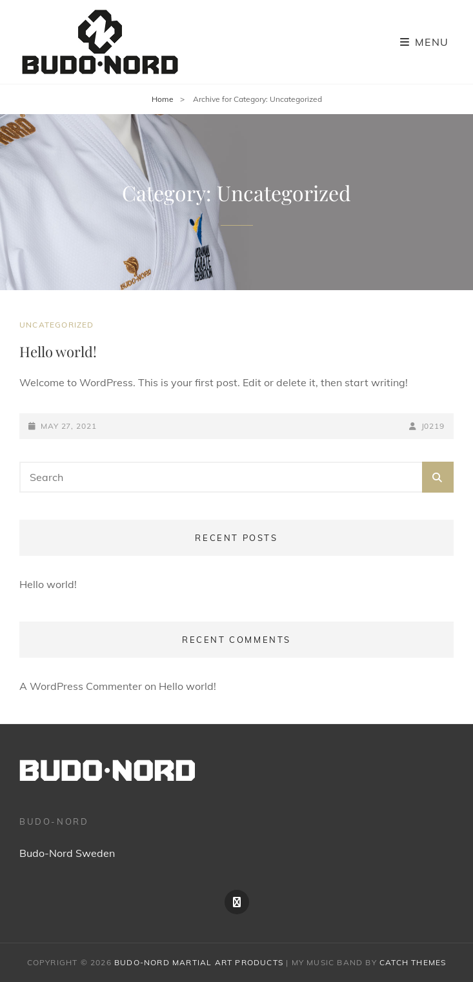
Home (163, 99)
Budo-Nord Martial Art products (198, 962)
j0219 (433, 426)
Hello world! (58, 351)
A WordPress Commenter (80, 686)
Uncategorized (56, 324)
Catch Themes (412, 962)
